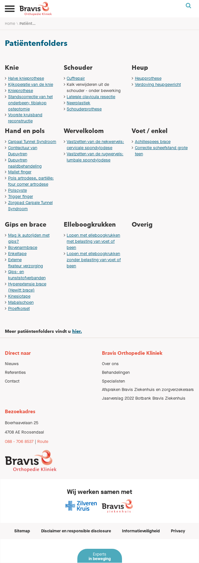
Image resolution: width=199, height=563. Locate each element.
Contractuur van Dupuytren (22, 151)
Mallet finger (19, 172)
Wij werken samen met (99, 492)
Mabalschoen (21, 302)
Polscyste (17, 190)
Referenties (15, 372)
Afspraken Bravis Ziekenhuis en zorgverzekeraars (148, 389)
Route (42, 441)
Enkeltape (17, 253)
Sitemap (22, 531)
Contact (12, 381)
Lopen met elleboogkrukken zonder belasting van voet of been (94, 260)
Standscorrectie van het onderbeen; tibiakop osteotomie (30, 103)
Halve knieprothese (26, 78)
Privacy (178, 531)
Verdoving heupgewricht (158, 84)
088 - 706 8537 (19, 441)
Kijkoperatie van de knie (30, 84)
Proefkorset (19, 308)
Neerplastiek (78, 103)
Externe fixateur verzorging (25, 263)
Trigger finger (20, 196)
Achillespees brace (153, 141)
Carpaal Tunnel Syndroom (32, 141)
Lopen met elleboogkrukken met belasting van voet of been (93, 241)
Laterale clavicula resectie (91, 96)
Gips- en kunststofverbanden (27, 275)
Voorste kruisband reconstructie (25, 118)
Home (10, 24)
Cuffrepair (76, 78)
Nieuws (12, 363)
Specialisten (113, 381)
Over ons (110, 363)
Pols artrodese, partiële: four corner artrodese (31, 181)
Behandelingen (116, 372)
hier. (77, 331)
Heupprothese (148, 78)
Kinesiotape (19, 296)
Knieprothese (20, 90)
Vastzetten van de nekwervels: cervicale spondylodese (95, 144)
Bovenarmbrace (22, 247)
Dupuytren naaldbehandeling (25, 163)
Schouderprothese (84, 109)
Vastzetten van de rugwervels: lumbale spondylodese (95, 157)
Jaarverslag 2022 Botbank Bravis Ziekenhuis (143, 398)
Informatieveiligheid (141, 531)
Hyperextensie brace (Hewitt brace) (27, 287)
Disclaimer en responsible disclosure (76, 531)
